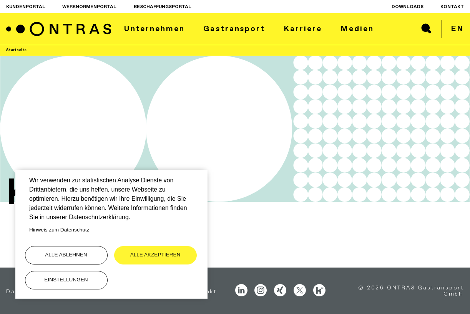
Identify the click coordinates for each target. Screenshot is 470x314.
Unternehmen (154, 28)
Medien (357, 28)
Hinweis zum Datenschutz (59, 230)
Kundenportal (25, 6)
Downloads (407, 6)
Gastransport (234, 28)
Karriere (303, 28)
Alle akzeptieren (155, 255)
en (457, 28)
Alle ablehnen (66, 255)
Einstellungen (66, 280)
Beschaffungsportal (162, 6)
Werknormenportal (89, 6)
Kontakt (452, 6)
